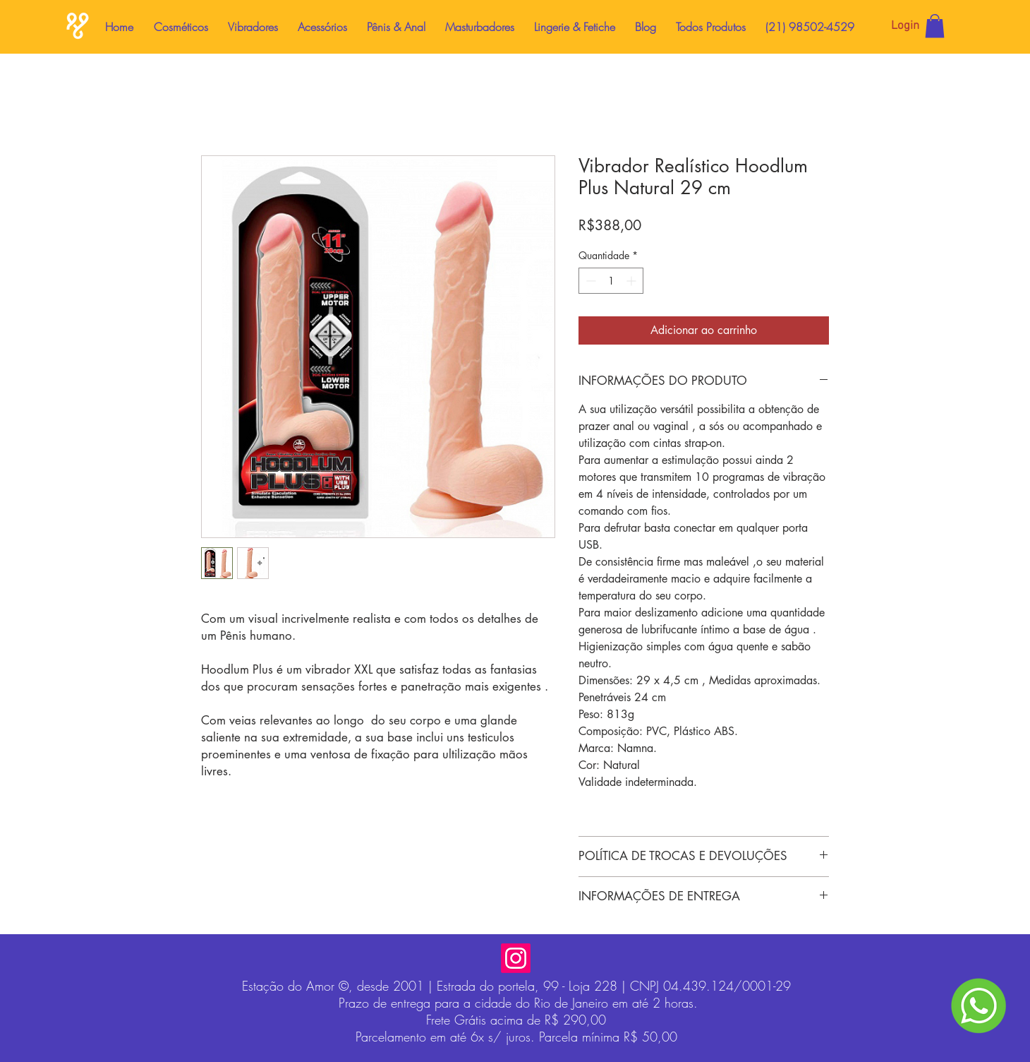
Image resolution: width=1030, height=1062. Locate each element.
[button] (935, 25)
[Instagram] (516, 958)
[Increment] (632, 280)
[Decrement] (589, 280)
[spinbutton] (611, 280)
